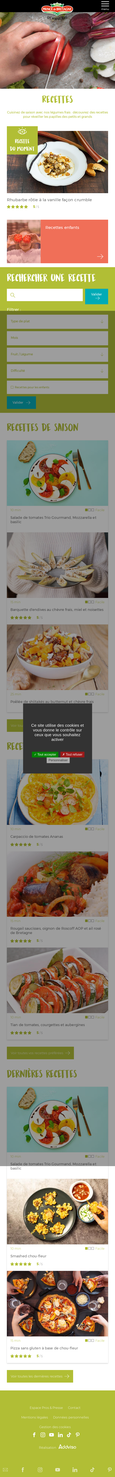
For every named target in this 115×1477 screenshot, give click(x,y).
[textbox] (57, 321)
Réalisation (57, 1448)
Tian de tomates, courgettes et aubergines (47, 1025)
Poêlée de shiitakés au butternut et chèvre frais (52, 702)
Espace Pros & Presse (46, 1408)
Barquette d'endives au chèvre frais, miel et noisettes (56, 610)
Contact (74, 1408)
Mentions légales (34, 1417)
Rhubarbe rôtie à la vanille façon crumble (49, 199)
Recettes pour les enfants (32, 387)
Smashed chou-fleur (28, 1256)
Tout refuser (72, 754)
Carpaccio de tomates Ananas (36, 836)
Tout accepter (45, 754)
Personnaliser (58, 760)
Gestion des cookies (55, 1427)
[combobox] (57, 321)
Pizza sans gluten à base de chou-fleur (44, 1348)
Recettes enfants (62, 227)
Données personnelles (71, 1417)
